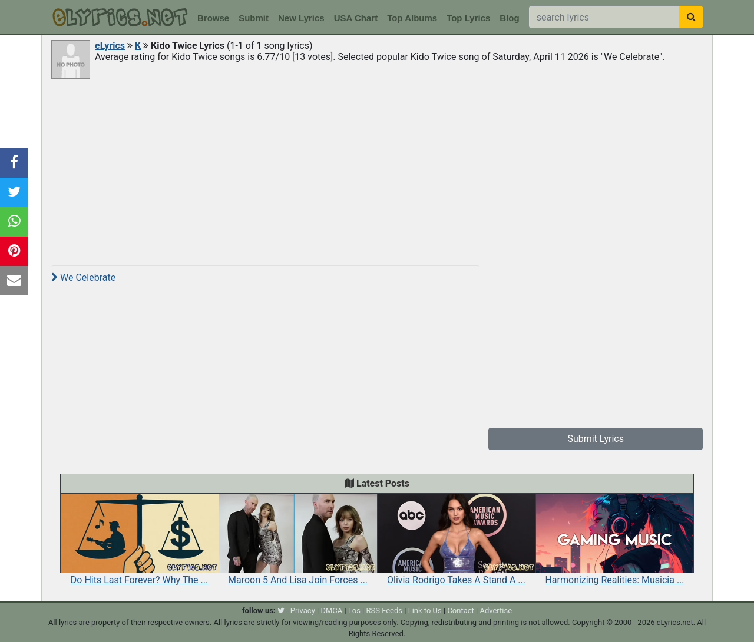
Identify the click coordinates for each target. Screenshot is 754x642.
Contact (460, 610)
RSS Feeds (384, 610)
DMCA (331, 610)
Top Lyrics (468, 18)
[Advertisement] (377, 169)
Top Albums (412, 18)
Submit (254, 18)
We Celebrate (83, 277)
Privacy (302, 610)
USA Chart (356, 18)
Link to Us (425, 610)
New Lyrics (301, 18)
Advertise (495, 610)
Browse (213, 18)
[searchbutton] (691, 17)
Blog (509, 18)
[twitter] (281, 610)
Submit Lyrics (595, 438)
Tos (354, 610)
